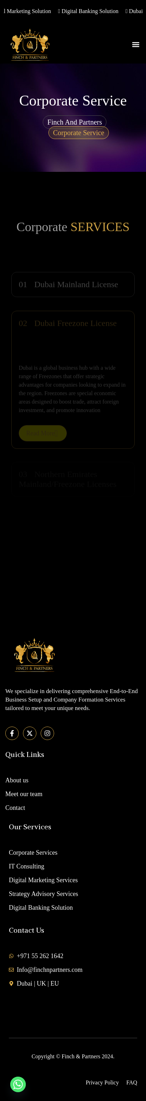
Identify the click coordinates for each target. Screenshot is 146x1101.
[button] (136, 44)
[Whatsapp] (18, 1084)
